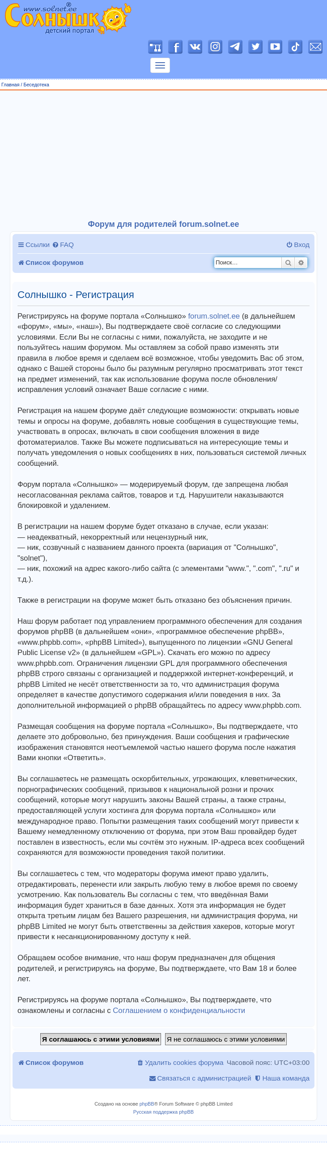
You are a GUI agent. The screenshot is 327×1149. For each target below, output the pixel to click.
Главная (10, 84)
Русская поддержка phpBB (163, 1112)
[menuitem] (63, 244)
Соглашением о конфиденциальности (179, 1010)
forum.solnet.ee (214, 316)
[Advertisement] (163, 155)
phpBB (147, 1103)
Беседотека (36, 84)
